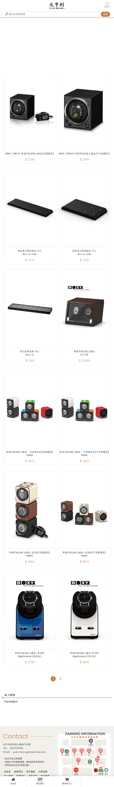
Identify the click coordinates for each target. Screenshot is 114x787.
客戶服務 (30, 771)
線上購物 (10, 695)
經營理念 (18, 771)
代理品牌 (42, 771)
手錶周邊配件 (11, 701)
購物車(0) (66, 781)
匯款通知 (39, 781)
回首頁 (13, 781)
